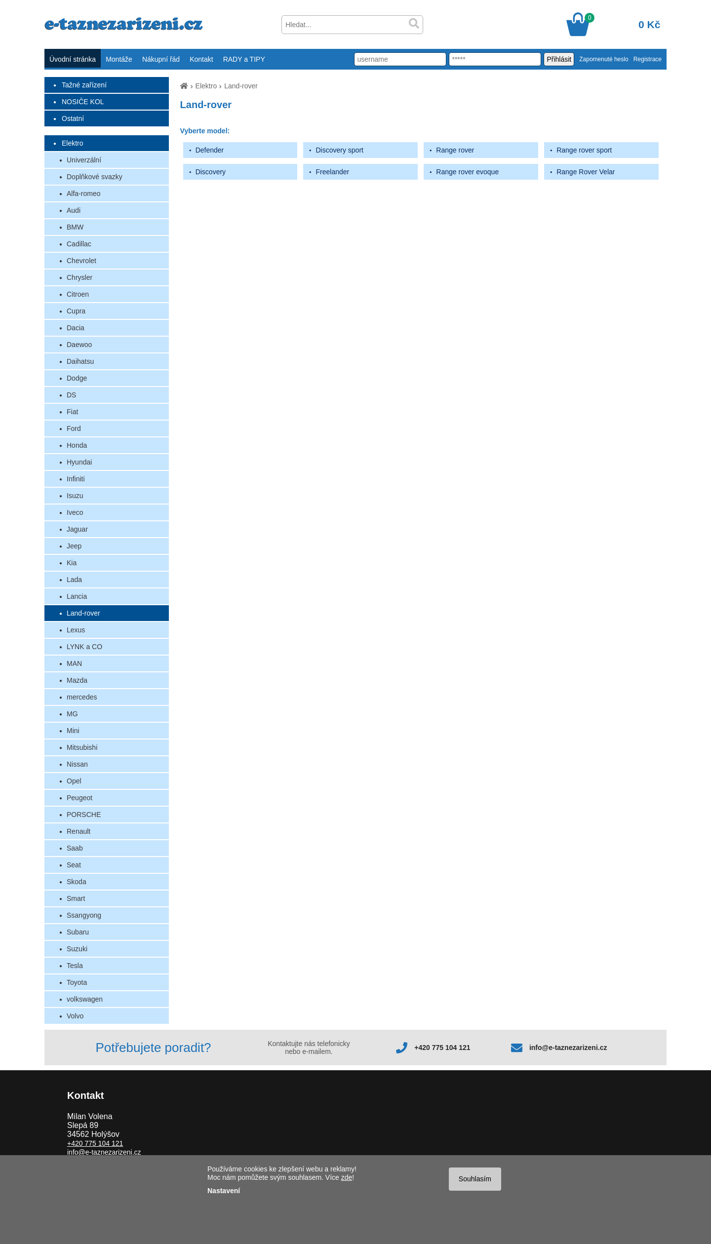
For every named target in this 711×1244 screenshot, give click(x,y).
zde (347, 1177)
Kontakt (201, 59)
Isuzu (75, 496)
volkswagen (85, 999)
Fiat (72, 412)
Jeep (74, 546)
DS (71, 395)
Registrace (647, 59)
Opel (74, 781)
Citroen (78, 294)
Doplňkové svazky (94, 177)
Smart (76, 898)
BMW (75, 227)
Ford (74, 428)
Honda (77, 445)
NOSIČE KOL (83, 102)
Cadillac (79, 244)
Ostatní (73, 118)
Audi (73, 210)
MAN (74, 663)
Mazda (77, 680)
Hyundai (79, 462)
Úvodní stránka (72, 59)
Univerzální (84, 160)
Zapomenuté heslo (603, 59)
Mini (73, 731)
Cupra (76, 311)
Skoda (76, 882)
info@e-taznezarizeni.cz (568, 1047)
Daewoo (79, 345)
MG (72, 714)
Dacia (75, 328)
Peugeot (79, 798)
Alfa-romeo (83, 193)
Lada (74, 579)
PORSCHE (84, 814)
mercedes (82, 697)
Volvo (75, 1016)
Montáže (119, 59)
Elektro (72, 143)
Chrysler (79, 277)
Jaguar (77, 529)
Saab (75, 848)
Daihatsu (80, 361)
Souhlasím (475, 1179)
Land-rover (83, 613)
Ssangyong (84, 915)
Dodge (77, 378)
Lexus (76, 630)
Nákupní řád (161, 59)
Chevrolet (81, 261)
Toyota (77, 982)
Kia (72, 563)
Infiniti (76, 479)
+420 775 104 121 (442, 1047)
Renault (78, 831)
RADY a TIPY (244, 59)
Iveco (75, 512)
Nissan (77, 764)
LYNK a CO (84, 647)
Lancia (77, 596)
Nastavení (223, 1191)
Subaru (78, 932)
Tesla (75, 966)
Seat (74, 865)
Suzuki (77, 949)
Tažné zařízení (84, 85)
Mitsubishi (82, 747)
